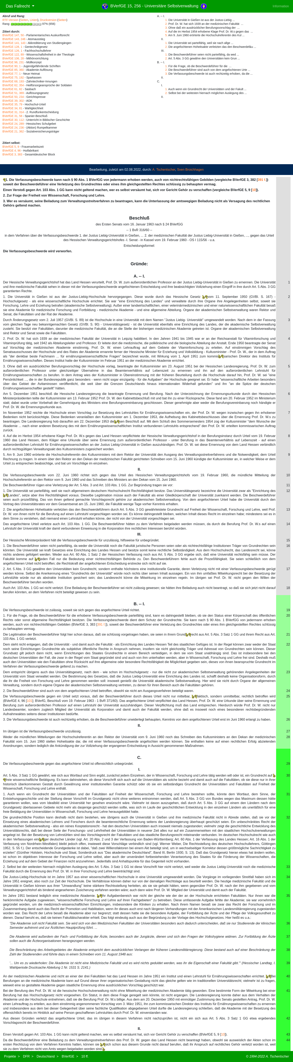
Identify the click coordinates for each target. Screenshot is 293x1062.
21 (288, 634)
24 (288, 691)
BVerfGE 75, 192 (13, 77)
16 (288, 545)
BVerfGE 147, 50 (13, 35)
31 (288, 794)
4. (166, 31)
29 (288, 763)
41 (288, 990)
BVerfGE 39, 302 (13, 100)
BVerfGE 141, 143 (13, 43)
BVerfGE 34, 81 (12, 108)
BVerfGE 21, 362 (13, 131)
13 (288, 509)
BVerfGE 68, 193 (13, 81)
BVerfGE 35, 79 (12, 104)
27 (288, 731)
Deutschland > (47, 1056)
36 (288, 923)
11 (288, 485)
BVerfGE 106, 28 (13, 58)
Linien (33, 20)
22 (288, 644)
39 (288, 963)
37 (288, 936)
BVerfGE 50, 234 (13, 96)
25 (288, 696)
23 (288, 672)
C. (139, 757)
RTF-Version (10, 20)
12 (288, 491)
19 (288, 610)
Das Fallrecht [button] (16, 6)
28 (288, 737)
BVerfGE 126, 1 (12, 50)
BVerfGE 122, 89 (13, 54)
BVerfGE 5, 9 (10, 146)
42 (288, 1018)
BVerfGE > (70, 1056)
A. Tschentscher (163, 169)
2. (166, 23)
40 (288, 976)
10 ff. (85, 1056)
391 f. (262, 179)
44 (288, 1040)
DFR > (28, 1056)
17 (288, 569)
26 (288, 719)
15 (288, 540)
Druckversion (48, 20)
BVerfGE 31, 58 (12, 116)
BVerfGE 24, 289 (13, 123)
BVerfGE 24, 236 (13, 127)
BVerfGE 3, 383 (12, 154)
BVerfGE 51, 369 (13, 93)
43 (288, 1034)
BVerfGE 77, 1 (11, 73)
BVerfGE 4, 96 (11, 150)
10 (254, 190)
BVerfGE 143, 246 (13, 39)
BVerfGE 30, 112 (13, 119)
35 (288, 895)
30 (288, 775)
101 (29, 701)
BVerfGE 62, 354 (13, 85)
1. (166, 20)
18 (288, 588)
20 (288, 615)
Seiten (24, 20)
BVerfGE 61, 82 (12, 89)
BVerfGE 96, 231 (13, 62)
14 (288, 524)
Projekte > (12, 1056)
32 (288, 817)
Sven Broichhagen (190, 169)
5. (166, 35)
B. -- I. (139, 604)
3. (166, 27)
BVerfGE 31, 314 (13, 112)
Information (281, 6)
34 (288, 877)
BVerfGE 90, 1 (11, 66)
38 (288, 950)
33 (288, 867)
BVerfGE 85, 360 (13, 69)
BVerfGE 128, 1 (12, 46)
